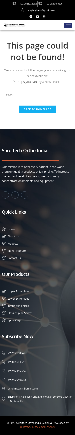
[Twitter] (15, 195)
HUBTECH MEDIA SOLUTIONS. (37, 427)
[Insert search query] (37, 94)
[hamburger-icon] (68, 25)
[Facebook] (5, 195)
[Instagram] (24, 195)
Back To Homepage (37, 109)
